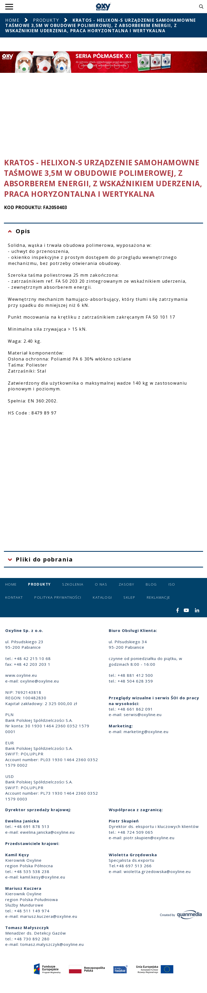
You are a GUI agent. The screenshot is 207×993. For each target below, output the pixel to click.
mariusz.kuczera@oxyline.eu (48, 916)
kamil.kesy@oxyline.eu (42, 877)
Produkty (46, 20)
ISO (171, 584)
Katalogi (102, 597)
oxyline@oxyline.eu (39, 681)
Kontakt (14, 597)
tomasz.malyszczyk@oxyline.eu (52, 944)
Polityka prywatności (57, 597)
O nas (101, 584)
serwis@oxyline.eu (143, 714)
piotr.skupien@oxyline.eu (149, 837)
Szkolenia (72, 584)
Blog (151, 584)
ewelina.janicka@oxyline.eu (47, 832)
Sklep (129, 597)
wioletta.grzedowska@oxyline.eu (157, 871)
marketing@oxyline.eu (146, 731)
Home (12, 20)
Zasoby (126, 584)
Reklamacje (158, 597)
